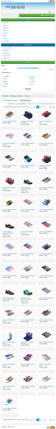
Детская (5, 35)
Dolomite (6, 84)
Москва (10, 1)
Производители (28, 45)
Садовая (5, 25)
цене (36, 103)
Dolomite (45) (6, 55)
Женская (5, 33)
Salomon (32, 78)
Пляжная (5, 22)
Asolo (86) (5, 50)
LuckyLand (6, 76)
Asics (5, 86)
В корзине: (47, 15)
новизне (40, 103)
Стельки (5, 38)
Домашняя (6, 28)
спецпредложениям (49, 103)
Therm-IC (32, 81)
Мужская (5, 30)
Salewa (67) (6, 53)
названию (30, 103)
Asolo (5, 78)
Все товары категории (10, 100)
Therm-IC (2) (6, 58)
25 (50, 107)
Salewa (5, 81)
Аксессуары (6, 41)
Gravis (31, 84)
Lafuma (32, 76)
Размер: (5, 123)
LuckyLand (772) (7, 48)
